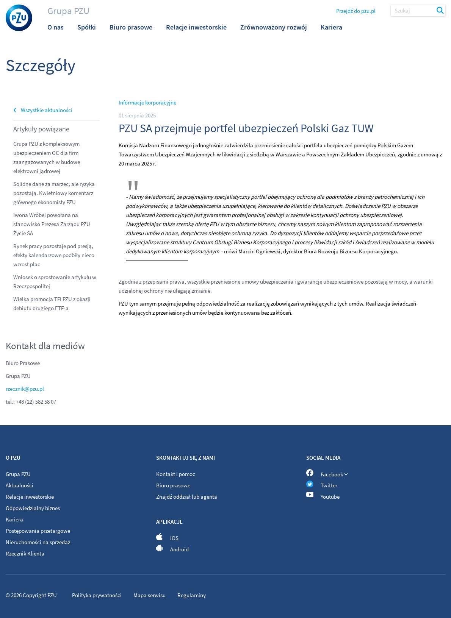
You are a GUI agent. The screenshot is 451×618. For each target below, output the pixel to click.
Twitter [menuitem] (321, 485)
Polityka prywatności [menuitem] (97, 595)
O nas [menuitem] (55, 27)
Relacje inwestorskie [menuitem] (196, 27)
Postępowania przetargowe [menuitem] (38, 530)
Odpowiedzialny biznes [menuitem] (33, 508)
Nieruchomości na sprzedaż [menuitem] (38, 542)
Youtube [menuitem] (323, 496)
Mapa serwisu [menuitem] (150, 595)
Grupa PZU (68, 11)
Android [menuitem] (172, 549)
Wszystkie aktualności (46, 110)
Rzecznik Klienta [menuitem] (25, 553)
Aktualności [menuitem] (19, 485)
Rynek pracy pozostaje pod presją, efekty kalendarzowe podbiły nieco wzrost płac (53, 255)
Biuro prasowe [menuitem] (131, 27)
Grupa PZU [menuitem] (18, 474)
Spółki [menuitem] (86, 27)
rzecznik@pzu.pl (25, 388)
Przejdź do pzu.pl (356, 10)
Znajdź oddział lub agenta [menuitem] (186, 496)
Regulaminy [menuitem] (191, 595)
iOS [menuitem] (167, 538)
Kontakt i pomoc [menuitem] (175, 474)
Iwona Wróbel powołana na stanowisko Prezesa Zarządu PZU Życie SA (51, 224)
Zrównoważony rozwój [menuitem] (273, 27)
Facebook (327, 473)
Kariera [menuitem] (331, 27)
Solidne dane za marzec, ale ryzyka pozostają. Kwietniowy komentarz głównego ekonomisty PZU (54, 193)
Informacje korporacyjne (147, 102)
